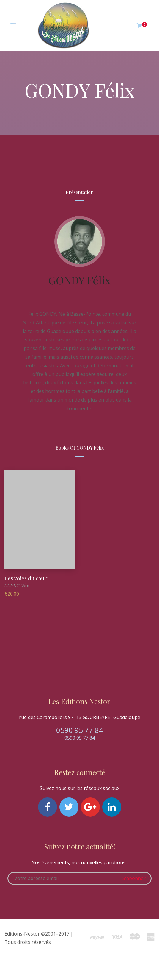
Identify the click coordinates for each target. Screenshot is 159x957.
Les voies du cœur (26, 578)
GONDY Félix (79, 280)
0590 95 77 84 (79, 730)
